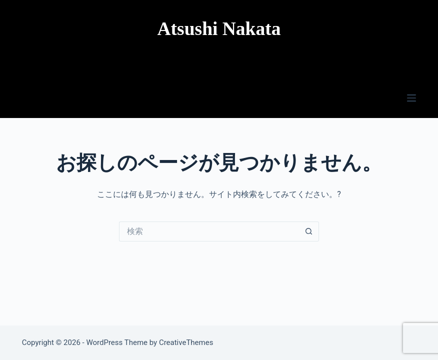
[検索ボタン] (309, 232)
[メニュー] (411, 98)
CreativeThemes (186, 342)
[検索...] (209, 232)
